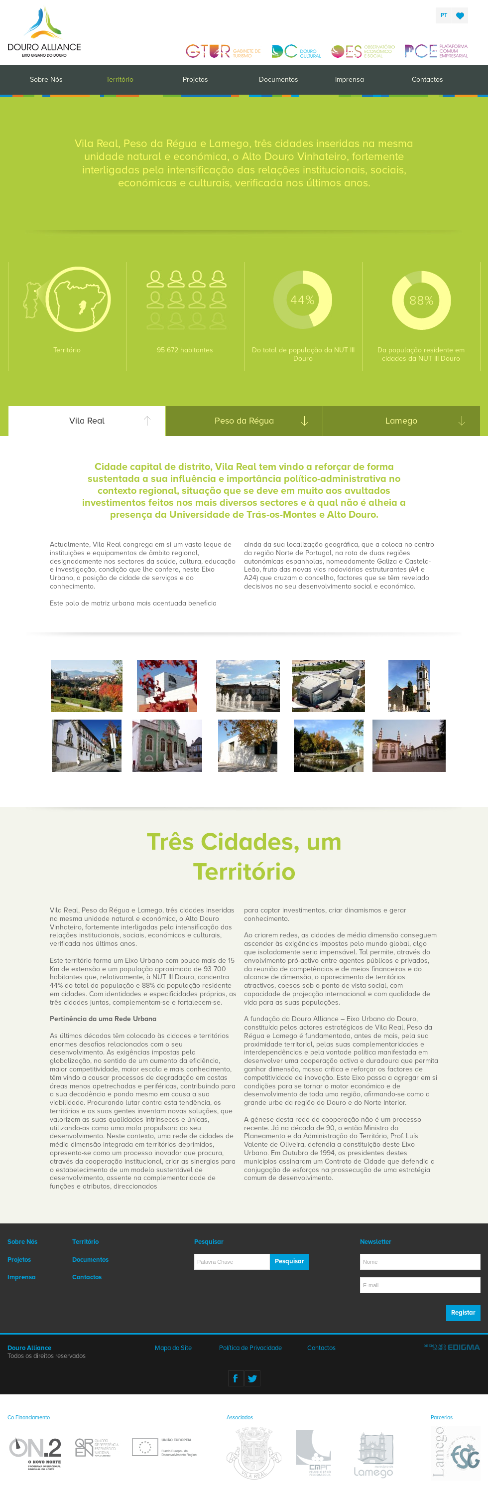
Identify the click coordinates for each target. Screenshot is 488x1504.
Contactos (427, 79)
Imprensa (349, 79)
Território (119, 79)
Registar (463, 1313)
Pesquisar (289, 1261)
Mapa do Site (173, 1348)
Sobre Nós (46, 79)
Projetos (195, 79)
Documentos (278, 79)
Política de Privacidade (250, 1348)
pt (444, 15)
